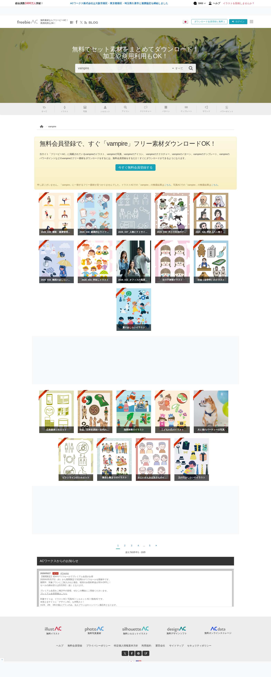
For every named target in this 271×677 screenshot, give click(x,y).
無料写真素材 (94, 633)
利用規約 (146, 645)
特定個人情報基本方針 (126, 645)
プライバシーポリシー (98, 645)
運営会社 (160, 645)
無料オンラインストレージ (217, 633)
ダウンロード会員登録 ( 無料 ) (209, 21)
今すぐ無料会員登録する (135, 167)
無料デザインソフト (177, 633)
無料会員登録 (75, 645)
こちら (167, 185)
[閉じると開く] (2, 659)
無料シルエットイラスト (135, 633)
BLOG (93, 22)
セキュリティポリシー (199, 645)
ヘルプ (59, 645)
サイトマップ (176, 645)
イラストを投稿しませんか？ (238, 3)
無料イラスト (53, 633)
